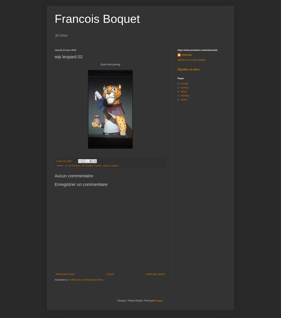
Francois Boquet (97, 18)
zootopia (114, 165)
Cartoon (98, 165)
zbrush (106, 165)
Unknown (186, 55)
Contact (185, 87)
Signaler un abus (189, 69)
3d (66, 165)
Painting (185, 95)
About (184, 91)
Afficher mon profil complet (191, 60)
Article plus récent (65, 274)
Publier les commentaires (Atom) (86, 279)
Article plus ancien (155, 274)
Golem (184, 99)
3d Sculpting (87, 165)
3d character (74, 165)
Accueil (110, 274)
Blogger (159, 300)
